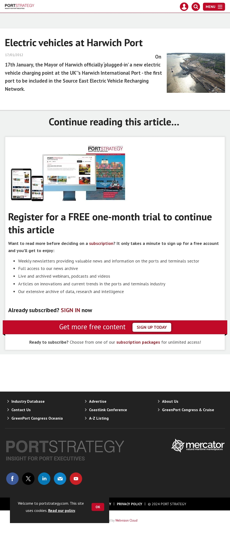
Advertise (97, 401)
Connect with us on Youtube (75, 478)
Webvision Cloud (126, 520)
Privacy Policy (129, 504)
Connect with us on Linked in (44, 478)
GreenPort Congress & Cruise (188, 409)
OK (98, 507)
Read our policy (61, 510)
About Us (170, 401)
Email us (60, 478)
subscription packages (138, 342)
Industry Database (28, 401)
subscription (101, 243)
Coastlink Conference (108, 409)
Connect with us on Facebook (12, 478)
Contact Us (21, 409)
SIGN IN (70, 310)
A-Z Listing (99, 418)
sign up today (152, 327)
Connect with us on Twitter (28, 478)
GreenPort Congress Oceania (37, 418)
